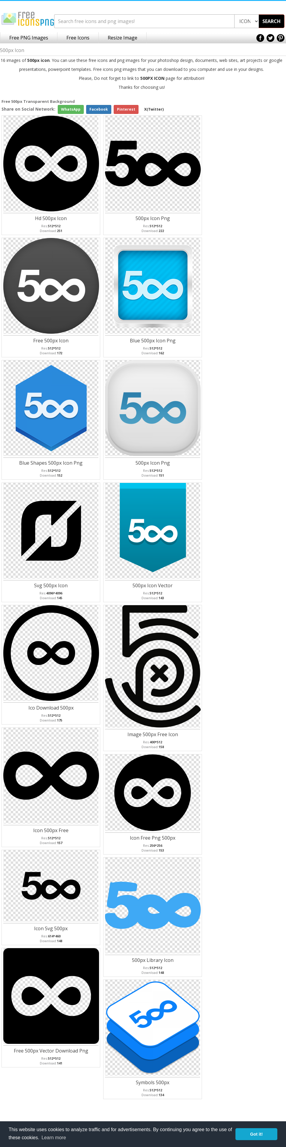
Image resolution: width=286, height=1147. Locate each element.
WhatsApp (70, 109)
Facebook (98, 109)
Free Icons (77, 37)
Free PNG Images (28, 37)
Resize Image (122, 37)
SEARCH (271, 21)
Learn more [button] (54, 1137)
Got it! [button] (256, 1134)
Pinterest (126, 109)
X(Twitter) (154, 109)
